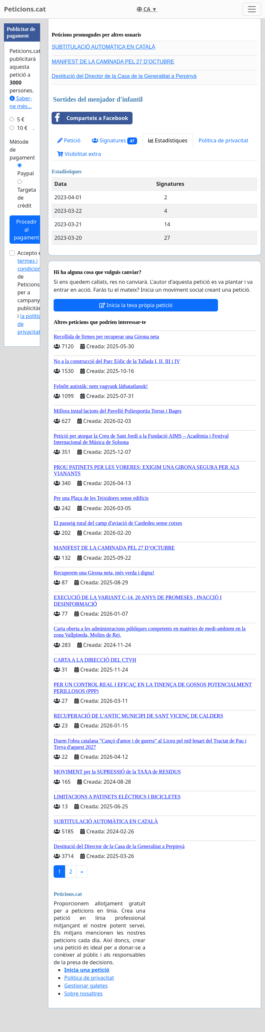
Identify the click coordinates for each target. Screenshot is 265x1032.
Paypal (25, 173)
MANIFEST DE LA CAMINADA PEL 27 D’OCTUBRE (113, 61)
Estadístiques (167, 140)
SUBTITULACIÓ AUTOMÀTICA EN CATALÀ (103, 47)
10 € (22, 128)
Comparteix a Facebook (90, 118)
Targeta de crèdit (26, 197)
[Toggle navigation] (252, 9)
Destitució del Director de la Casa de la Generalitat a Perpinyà (124, 76)
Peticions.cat (25, 9)
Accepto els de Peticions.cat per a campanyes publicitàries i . (32, 292)
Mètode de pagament (22, 149)
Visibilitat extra (79, 154)
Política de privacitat (223, 140)
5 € (20, 119)
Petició (68, 140)
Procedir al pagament (26, 229)
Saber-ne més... (21, 102)
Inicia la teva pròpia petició (136, 305)
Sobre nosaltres (83, 993)
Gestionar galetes (86, 985)
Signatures (114, 140)
